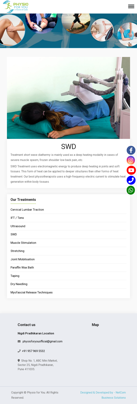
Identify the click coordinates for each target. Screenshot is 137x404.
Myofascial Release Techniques (32, 292)
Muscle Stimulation (23, 242)
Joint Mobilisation (23, 259)
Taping (15, 276)
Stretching (17, 251)
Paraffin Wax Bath (22, 267)
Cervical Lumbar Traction (27, 209)
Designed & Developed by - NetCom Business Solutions (103, 395)
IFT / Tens (17, 218)
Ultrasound (18, 226)
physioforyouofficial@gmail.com (42, 341)
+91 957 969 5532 (33, 351)
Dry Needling (19, 284)
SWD (14, 234)
